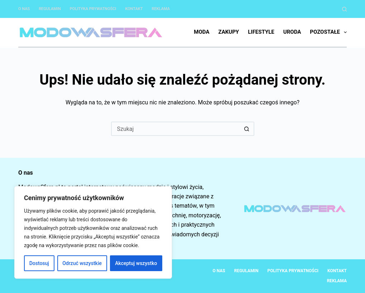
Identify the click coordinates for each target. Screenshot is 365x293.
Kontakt (134, 8)
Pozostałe (328, 32)
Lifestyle (261, 32)
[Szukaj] (344, 9)
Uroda (292, 32)
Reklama (161, 8)
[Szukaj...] (175, 129)
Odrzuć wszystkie (82, 263)
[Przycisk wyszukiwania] (247, 129)
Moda (201, 32)
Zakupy (228, 32)
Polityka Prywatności (93, 8)
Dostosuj (39, 263)
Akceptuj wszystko (136, 263)
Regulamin (50, 8)
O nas (24, 8)
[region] (93, 232)
